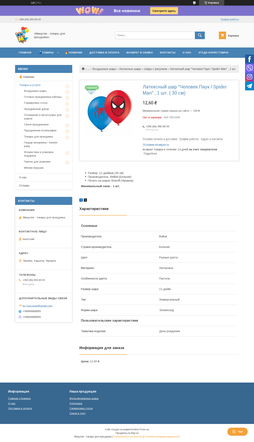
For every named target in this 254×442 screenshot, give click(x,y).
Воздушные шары (104, 69)
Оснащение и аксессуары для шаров (43, 116)
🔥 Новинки (73, 52)
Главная (25, 52)
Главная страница (19, 398)
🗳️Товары (46, 52)
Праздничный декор (36, 108)
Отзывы (24, 185)
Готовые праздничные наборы (43, 96)
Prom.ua (144, 429)
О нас (187, 52)
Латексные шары (130, 69)
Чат (237, 431)
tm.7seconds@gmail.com (37, 305)
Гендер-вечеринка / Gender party (40, 144)
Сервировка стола (35, 102)
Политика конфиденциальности (162, 436)
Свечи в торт (77, 413)
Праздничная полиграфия (40, 130)
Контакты (167, 52)
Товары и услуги (29, 85)
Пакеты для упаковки (37, 161)
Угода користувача (213, 52)
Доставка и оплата (104, 52)
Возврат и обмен (139, 52)
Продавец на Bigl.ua (127, 433)
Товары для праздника (38, 136)
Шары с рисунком (155, 69)
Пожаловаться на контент (127, 436)
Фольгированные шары (84, 398)
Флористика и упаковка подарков (38, 154)
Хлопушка (75, 403)
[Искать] (200, 35)
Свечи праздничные (36, 124)
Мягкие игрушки (33, 167)
